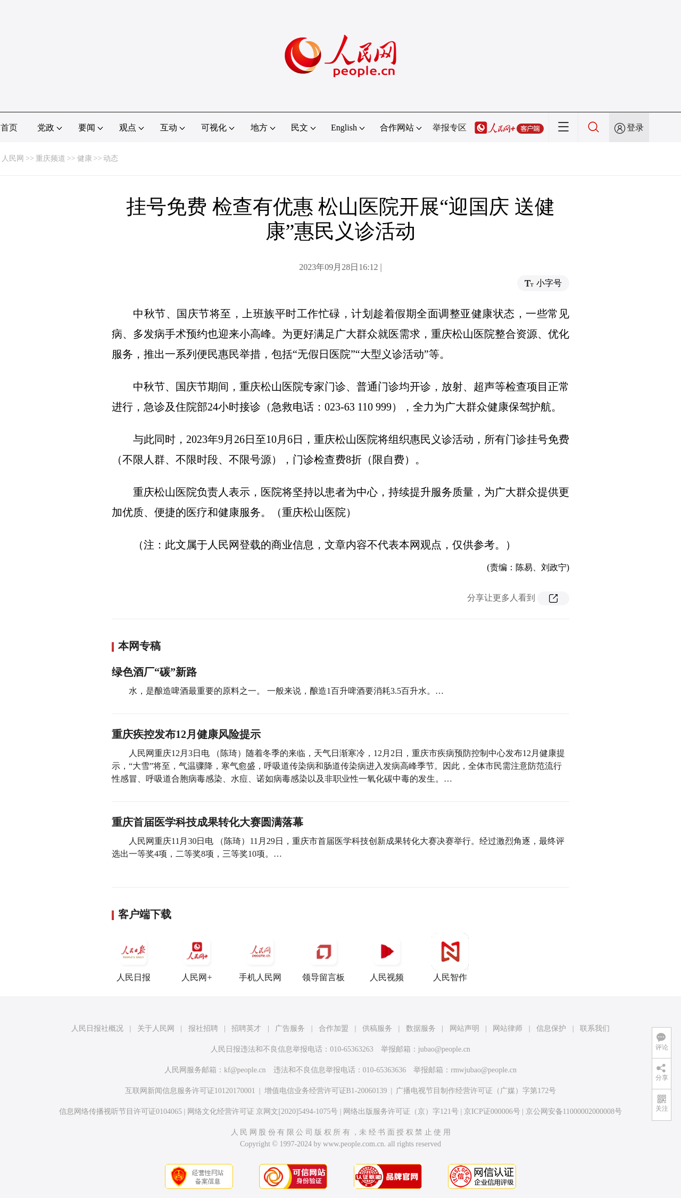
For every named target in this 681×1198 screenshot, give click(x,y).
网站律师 (507, 1028)
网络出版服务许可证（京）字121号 (401, 1111)
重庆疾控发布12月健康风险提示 (186, 734)
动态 (110, 158)
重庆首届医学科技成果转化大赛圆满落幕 (207, 822)
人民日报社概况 (97, 1028)
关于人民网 (156, 1028)
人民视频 (386, 957)
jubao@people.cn (444, 1049)
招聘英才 (246, 1028)
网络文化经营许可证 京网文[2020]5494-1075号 (262, 1111)
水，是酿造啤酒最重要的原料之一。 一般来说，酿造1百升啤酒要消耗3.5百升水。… (286, 690)
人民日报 (133, 957)
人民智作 (450, 957)
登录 (635, 127)
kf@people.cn (245, 1070)
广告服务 (290, 1028)
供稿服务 (377, 1028)
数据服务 (421, 1028)
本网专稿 (139, 646)
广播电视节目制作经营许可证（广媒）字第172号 (476, 1091)
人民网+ (196, 957)
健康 (84, 158)
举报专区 (450, 127)
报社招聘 (203, 1028)
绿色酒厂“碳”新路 (154, 672)
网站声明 (464, 1028)
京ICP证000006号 (492, 1111)
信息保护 (551, 1028)
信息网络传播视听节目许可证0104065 (120, 1111)
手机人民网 (260, 957)
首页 (9, 127)
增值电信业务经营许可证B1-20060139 (325, 1091)
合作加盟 (333, 1028)
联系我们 (595, 1028)
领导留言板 (323, 957)
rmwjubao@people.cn (484, 1070)
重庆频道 (50, 158)
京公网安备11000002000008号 (574, 1111)
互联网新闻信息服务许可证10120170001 (190, 1091)
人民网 (13, 158)
